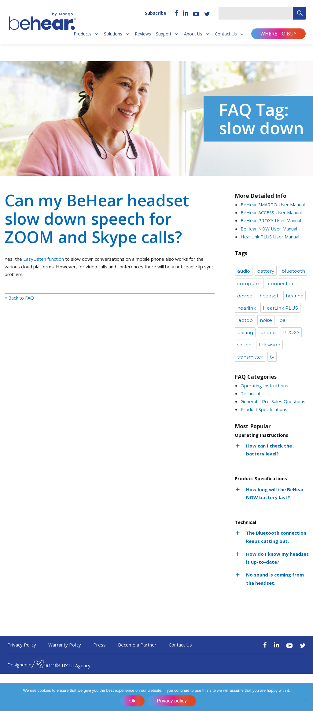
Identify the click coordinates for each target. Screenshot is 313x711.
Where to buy (278, 33)
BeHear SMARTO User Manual (273, 204)
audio (243, 271)
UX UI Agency (62, 665)
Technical (250, 393)
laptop (245, 320)
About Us (193, 33)
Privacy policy (172, 700)
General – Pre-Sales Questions (273, 401)
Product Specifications (264, 409)
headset (269, 296)
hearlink (246, 308)
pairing (245, 332)
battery (265, 271)
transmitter (250, 357)
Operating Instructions (264, 385)
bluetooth (293, 271)
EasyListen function (43, 259)
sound (244, 345)
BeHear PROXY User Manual (271, 220)
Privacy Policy (21, 645)
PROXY (291, 332)
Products (82, 33)
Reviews (143, 34)
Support (163, 33)
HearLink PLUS (280, 308)
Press (99, 645)
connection (281, 283)
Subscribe (155, 13)
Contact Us (226, 33)
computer (249, 283)
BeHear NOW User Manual (269, 229)
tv (272, 357)
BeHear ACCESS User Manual (271, 212)
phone (268, 332)
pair (283, 320)
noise (266, 320)
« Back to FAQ (19, 298)
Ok (132, 700)
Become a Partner (137, 645)
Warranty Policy (64, 645)
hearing (295, 296)
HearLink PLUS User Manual (270, 237)
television (269, 345)
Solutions (113, 33)
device (244, 296)
